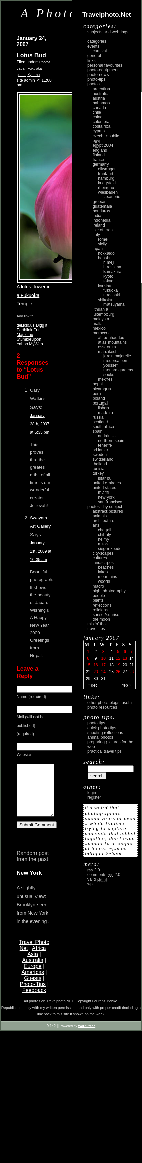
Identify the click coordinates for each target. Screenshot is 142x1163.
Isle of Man (103, 230)
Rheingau (106, 187)
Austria (99, 98)
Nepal (98, 384)
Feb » (126, 685)
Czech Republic (106, 135)
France (98, 159)
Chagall (104, 530)
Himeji (108, 262)
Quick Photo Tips (101, 728)
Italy (96, 234)
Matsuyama (113, 304)
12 (118, 658)
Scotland (100, 422)
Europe (33, 976)
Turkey (98, 473)
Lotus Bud (31, 55)
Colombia (101, 121)
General (94, 55)
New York (29, 883)
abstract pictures (108, 511)
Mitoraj (104, 544)
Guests (32, 988)
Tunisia (98, 468)
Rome (103, 239)
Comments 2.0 (103, 874)
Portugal (100, 403)
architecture (103, 520)
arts (96, 525)
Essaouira (107, 347)
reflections (102, 605)
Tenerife (105, 445)
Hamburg (106, 178)
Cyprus (99, 131)
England (100, 150)
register (94, 797)
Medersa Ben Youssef (115, 363)
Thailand (100, 464)
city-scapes (103, 553)
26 (118, 671)
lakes (103, 572)
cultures (100, 558)
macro (98, 586)
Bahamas (101, 103)
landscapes (103, 562)
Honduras (101, 211)
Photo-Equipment (102, 70)
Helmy (103, 539)
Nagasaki (111, 295)
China (97, 117)
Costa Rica (101, 126)
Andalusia (107, 436)
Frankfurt (105, 173)
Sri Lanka (100, 450)
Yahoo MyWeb (30, 344)
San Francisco (110, 502)
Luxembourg (103, 314)
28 (131, 671)
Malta (98, 323)
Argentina (101, 89)
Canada (99, 107)
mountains (107, 576)
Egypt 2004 (103, 145)
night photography (109, 591)
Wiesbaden (108, 192)
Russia (98, 417)
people (99, 595)
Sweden (100, 454)
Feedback (34, 1000)
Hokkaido (106, 253)
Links (91, 60)
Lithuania (100, 309)
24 (103, 671)
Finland (99, 155)
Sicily (102, 244)
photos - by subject (104, 506)
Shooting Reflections (105, 732)
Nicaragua (102, 389)
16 (95, 665)
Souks (108, 374)
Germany (101, 164)
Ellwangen (107, 169)
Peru (97, 393)
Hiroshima (112, 267)
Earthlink (24, 330)
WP (90, 884)
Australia (32, 970)
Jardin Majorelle (117, 356)
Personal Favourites (104, 65)
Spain (97, 431)
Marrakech (107, 351)
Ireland (99, 225)
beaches (106, 567)
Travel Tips (96, 628)
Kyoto (108, 276)
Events (93, 46)
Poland (99, 398)
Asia (32, 964)
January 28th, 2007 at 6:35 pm (39, 424)
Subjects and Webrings (107, 32)
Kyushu (33, 75)
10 (103, 658)
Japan (21, 68)
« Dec (92, 685)
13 (125, 658)
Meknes (105, 379)
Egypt (98, 140)
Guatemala (102, 206)
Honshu (105, 258)
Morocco (101, 333)
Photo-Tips (33, 994)
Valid (97, 879)
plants (21, 75)
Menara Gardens (118, 370)
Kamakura (112, 271)
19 (118, 665)
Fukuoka (35, 68)
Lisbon (103, 408)
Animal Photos (100, 737)
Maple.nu (25, 334)
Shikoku (105, 300)
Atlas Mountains (112, 342)
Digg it (41, 325)
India (97, 215)
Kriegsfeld (107, 183)
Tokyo (108, 281)
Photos (45, 62)
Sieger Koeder (110, 548)
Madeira (105, 412)
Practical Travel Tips (104, 751)
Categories (96, 41)
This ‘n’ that (97, 624)
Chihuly (104, 534)
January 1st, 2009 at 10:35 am (40, 551)
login (91, 792)
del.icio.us (25, 325)
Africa (39, 958)
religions (100, 610)
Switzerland (103, 459)
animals (100, 516)
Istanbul (105, 478)
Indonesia (101, 220)
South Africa (103, 426)
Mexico (99, 328)
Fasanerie (111, 196)
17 (103, 665)
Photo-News (98, 74)
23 (95, 671)
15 (88, 665)
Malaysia (101, 319)
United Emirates (107, 483)
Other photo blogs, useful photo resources (110, 705)
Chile (97, 112)
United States (104, 487)
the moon (101, 619)
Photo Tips (96, 723)
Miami (103, 492)
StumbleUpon (29, 339)
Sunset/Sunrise (106, 614)
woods (104, 581)
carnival (100, 51)
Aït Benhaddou (111, 337)
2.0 (93, 870)
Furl (37, 330)
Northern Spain (111, 440)
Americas (32, 982)
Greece (99, 201)
